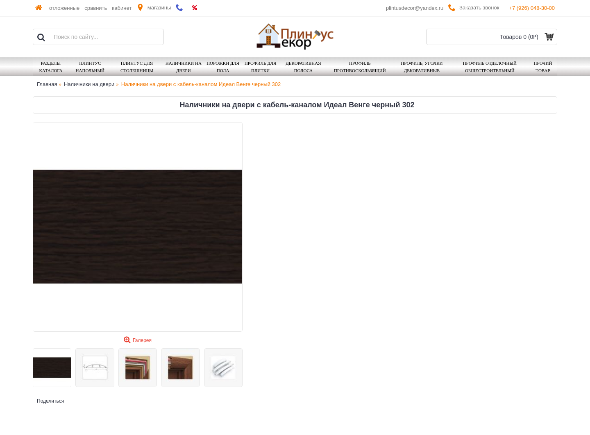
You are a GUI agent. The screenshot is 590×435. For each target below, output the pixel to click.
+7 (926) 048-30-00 (532, 8)
